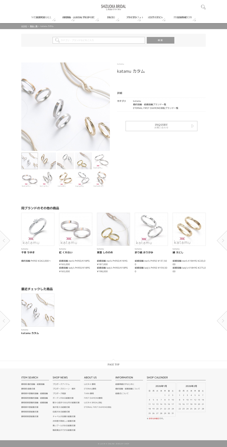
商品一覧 (34, 26)
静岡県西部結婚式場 (29, 411)
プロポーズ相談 (59, 393)
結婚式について (122, 393)
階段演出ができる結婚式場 (64, 430)
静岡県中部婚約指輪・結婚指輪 (34, 393)
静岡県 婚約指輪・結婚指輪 (32, 384)
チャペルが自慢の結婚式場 (64, 416)
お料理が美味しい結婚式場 (64, 421)
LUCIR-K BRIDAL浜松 (93, 402)
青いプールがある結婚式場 (64, 425)
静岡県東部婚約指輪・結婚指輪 (34, 402)
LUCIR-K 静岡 (90, 384)
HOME (24, 26)
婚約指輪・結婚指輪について (127, 388)
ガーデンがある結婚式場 (63, 398)
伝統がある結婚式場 (61, 411)
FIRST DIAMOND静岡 (93, 398)
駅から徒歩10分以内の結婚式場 (66, 402)
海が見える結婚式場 (61, 407)
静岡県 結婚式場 (28, 388)
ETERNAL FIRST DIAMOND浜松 (97, 407)
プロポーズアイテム (61, 384)
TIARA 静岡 (89, 393)
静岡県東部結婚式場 (29, 416)
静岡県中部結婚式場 (29, 407)
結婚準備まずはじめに (124, 384)
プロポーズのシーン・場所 (64, 388)
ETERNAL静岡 (90, 388)
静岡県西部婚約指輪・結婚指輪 (34, 398)
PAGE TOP (113, 364)
